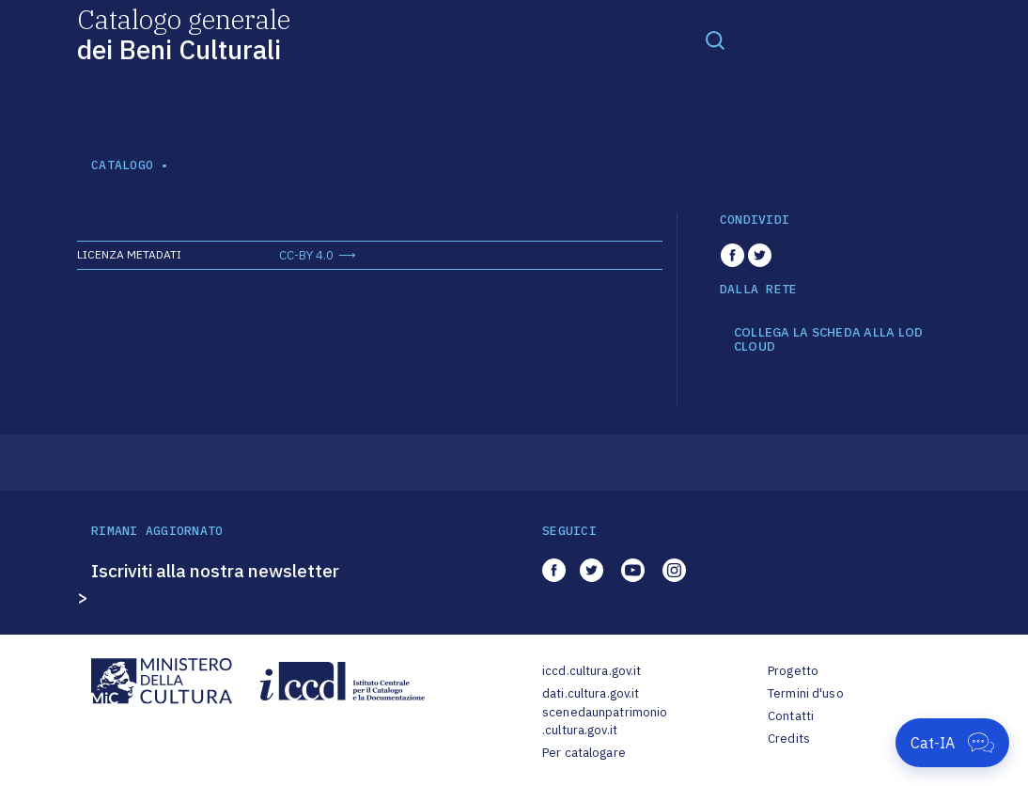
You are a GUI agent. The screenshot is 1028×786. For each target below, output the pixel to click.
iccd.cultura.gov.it (591, 671)
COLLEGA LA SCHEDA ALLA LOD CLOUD (829, 339)
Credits (789, 739)
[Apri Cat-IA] (952, 742)
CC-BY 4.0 (306, 255)
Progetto (793, 671)
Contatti (791, 716)
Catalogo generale (183, 33)
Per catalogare (584, 753)
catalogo (122, 165)
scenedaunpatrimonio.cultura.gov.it (604, 721)
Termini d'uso (806, 693)
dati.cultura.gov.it (590, 693)
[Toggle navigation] (715, 39)
